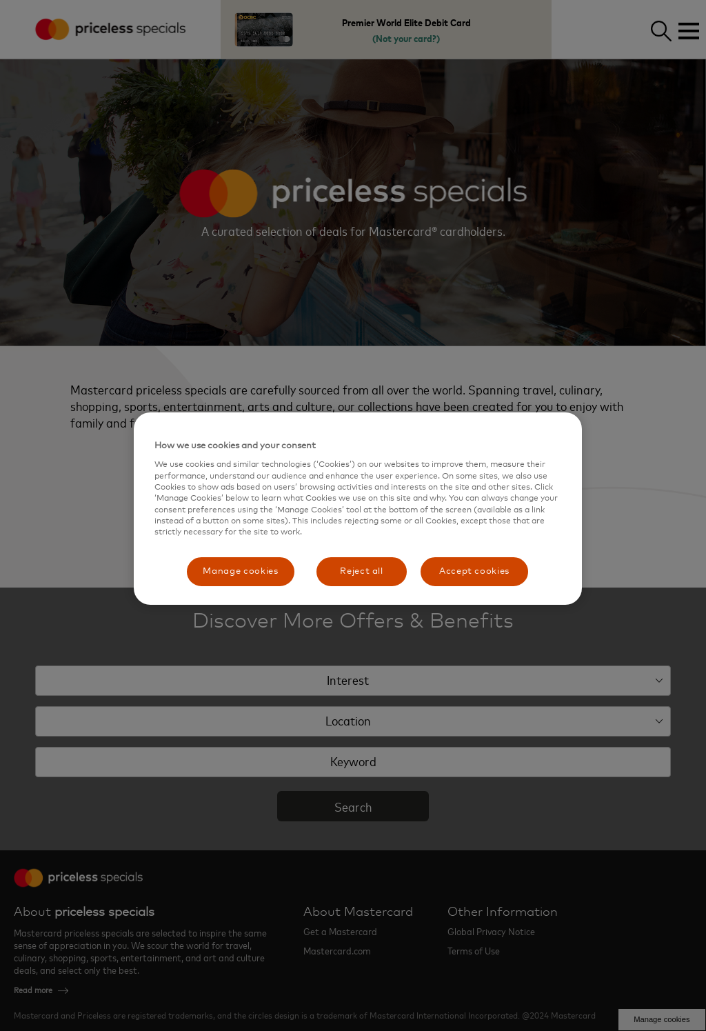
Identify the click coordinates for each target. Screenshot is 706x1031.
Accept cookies (474, 571)
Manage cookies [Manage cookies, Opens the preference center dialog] (240, 571)
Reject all (361, 571)
